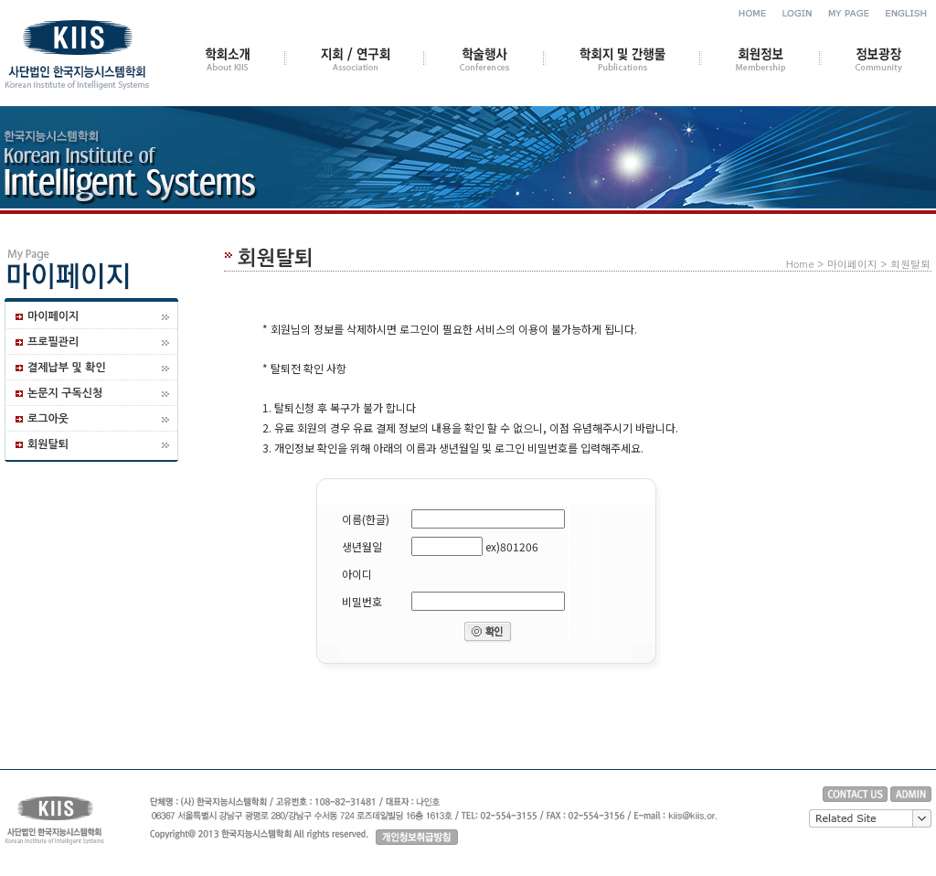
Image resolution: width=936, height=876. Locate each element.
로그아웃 (48, 418)
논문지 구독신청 (64, 393)
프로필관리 (53, 342)
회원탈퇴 (48, 444)
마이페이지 (53, 316)
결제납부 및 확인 (66, 367)
